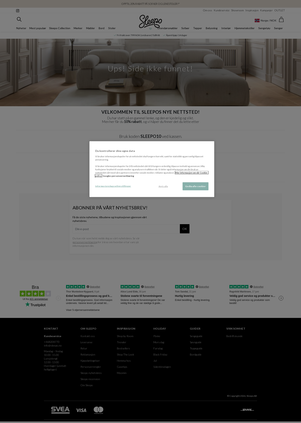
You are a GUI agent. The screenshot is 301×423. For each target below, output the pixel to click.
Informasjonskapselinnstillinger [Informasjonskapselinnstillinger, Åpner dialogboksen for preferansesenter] (113, 186)
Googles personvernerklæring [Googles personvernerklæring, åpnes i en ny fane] (118, 176)
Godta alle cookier (195, 186)
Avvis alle (163, 186)
